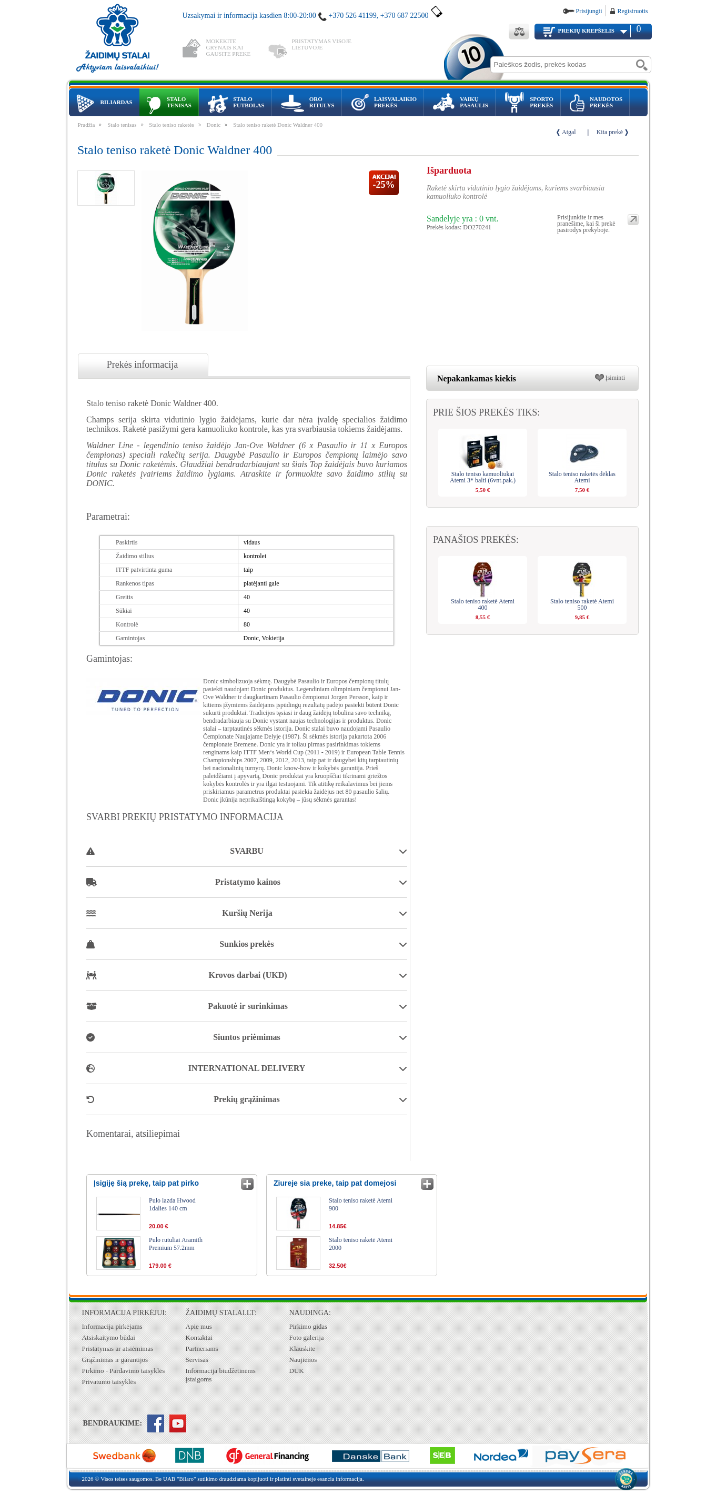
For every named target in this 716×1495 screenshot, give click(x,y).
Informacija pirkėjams (112, 1326)
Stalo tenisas (121, 125)
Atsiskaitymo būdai (108, 1337)
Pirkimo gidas (308, 1326)
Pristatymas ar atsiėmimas (118, 1348)
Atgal (569, 132)
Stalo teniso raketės (171, 125)
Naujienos (303, 1359)
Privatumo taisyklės (109, 1382)
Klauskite (302, 1348)
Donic (214, 125)
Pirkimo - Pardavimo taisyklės (123, 1371)
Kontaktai (199, 1337)
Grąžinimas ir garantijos (115, 1359)
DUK (296, 1371)
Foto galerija (306, 1337)
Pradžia (86, 125)
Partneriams (202, 1348)
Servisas (197, 1359)
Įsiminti (615, 377)
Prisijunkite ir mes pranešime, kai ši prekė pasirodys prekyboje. (586, 219)
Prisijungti (589, 11)
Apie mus (199, 1326)
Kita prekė (610, 132)
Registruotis (632, 11)
